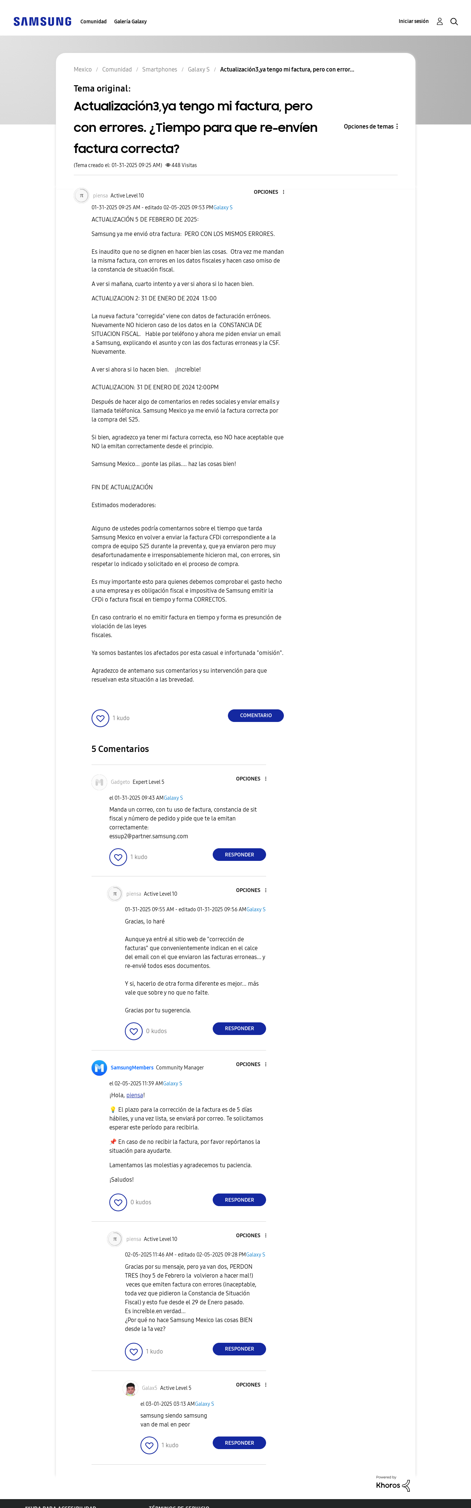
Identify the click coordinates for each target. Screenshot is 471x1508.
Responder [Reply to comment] (239, 855)
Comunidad (93, 22)
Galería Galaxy (130, 22)
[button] (271, 192)
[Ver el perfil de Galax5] (149, 1388)
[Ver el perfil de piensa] (100, 196)
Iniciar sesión (414, 21)
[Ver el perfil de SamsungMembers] (132, 1068)
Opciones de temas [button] (369, 126)
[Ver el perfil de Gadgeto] (120, 782)
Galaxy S (223, 207)
